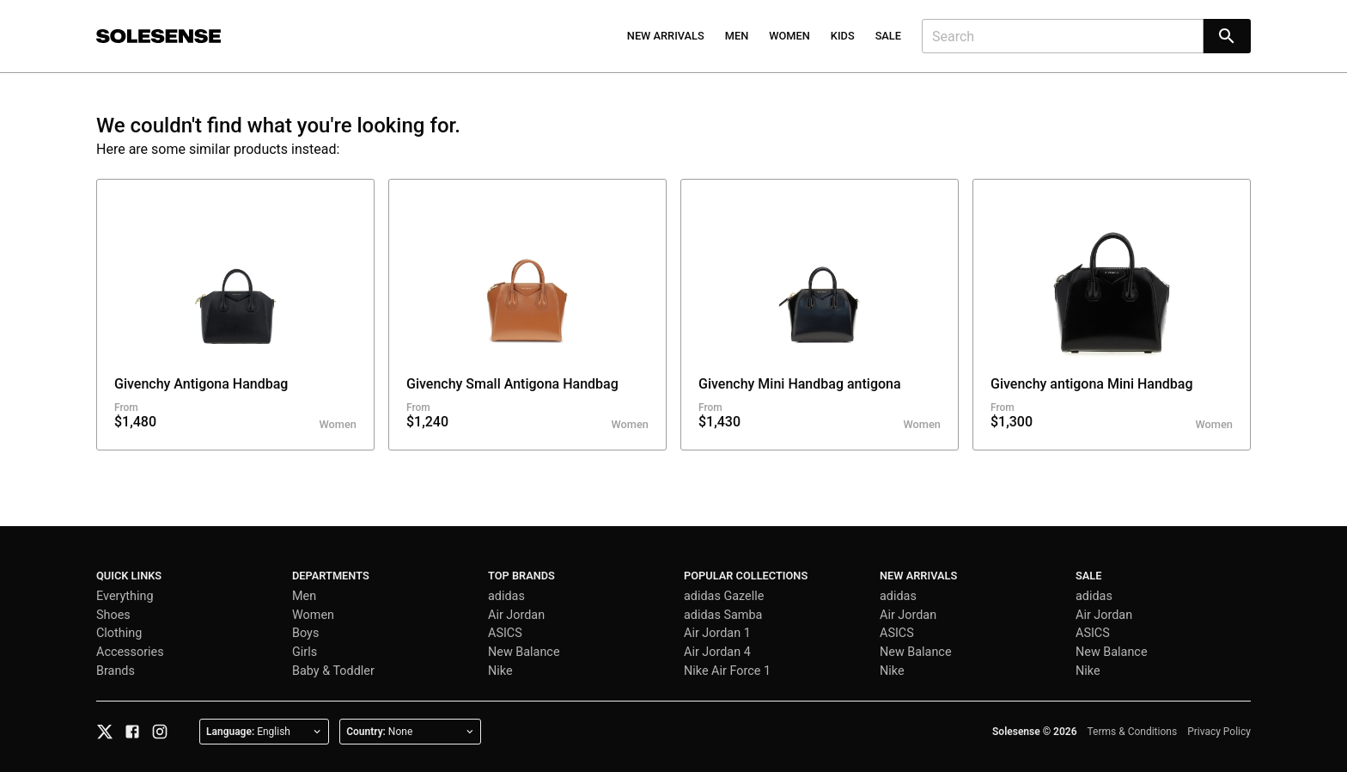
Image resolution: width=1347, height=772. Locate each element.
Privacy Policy (1219, 732)
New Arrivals (665, 35)
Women (789, 35)
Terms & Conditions (1133, 732)
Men (737, 35)
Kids (843, 35)
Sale (888, 35)
